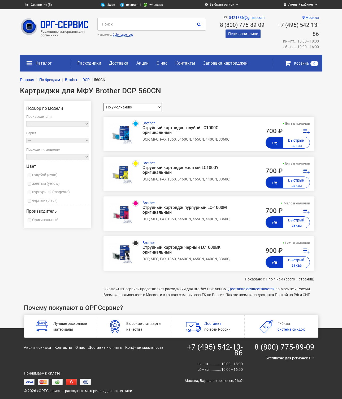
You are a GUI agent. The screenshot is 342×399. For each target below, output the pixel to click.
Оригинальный (45, 220)
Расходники (89, 63)
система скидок (291, 329)
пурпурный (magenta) (51, 192)
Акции (142, 63)
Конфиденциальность (144, 347)
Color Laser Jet (123, 34)
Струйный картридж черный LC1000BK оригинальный (181, 250)
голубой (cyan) (45, 175)
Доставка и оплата (105, 347)
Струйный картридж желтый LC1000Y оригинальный (180, 170)
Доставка (118, 63)
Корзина (301, 63)
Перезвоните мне (243, 34)
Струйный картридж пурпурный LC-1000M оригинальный (184, 210)
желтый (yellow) (46, 183)
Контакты (185, 63)
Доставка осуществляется (251, 289)
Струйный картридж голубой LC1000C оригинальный (180, 130)
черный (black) (45, 200)
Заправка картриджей (225, 63)
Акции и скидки (37, 347)
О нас (162, 63)
